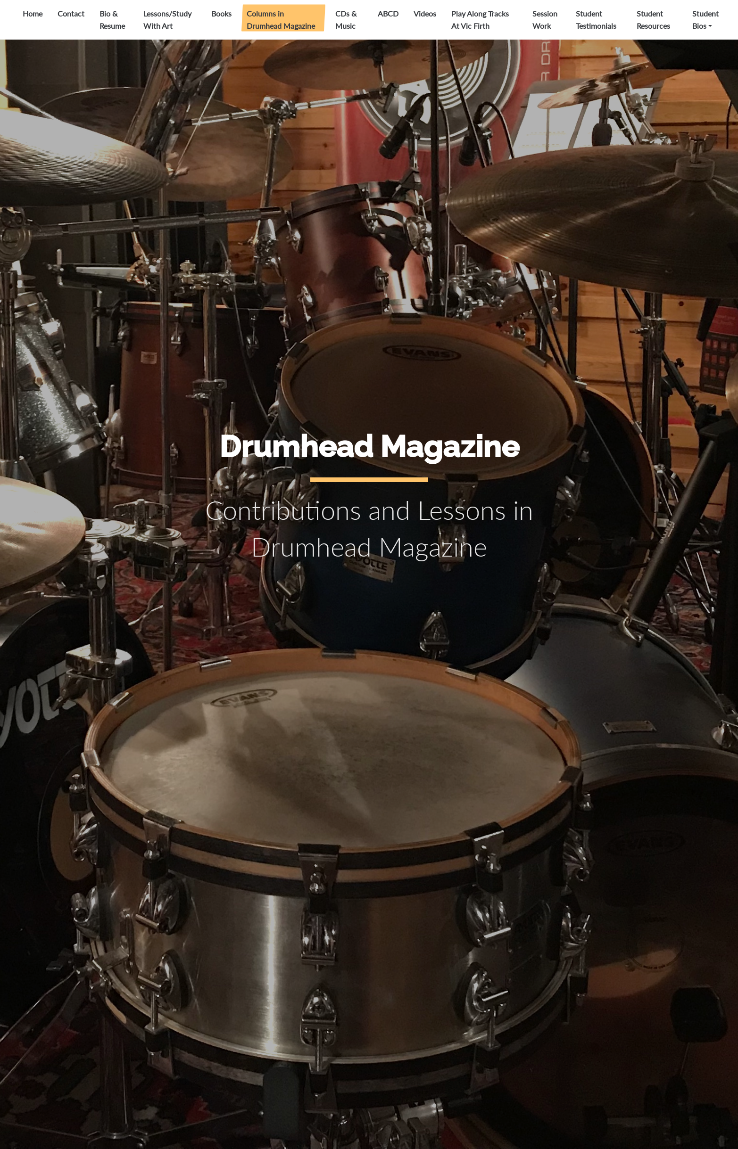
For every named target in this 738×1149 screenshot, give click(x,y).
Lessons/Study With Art (167, 19)
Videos (425, 13)
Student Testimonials (596, 19)
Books (221, 13)
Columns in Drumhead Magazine (281, 19)
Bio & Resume (112, 19)
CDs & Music (346, 19)
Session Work (544, 19)
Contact (71, 13)
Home (32, 13)
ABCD (388, 13)
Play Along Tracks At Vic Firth (480, 19)
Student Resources (653, 19)
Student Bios (705, 19)
